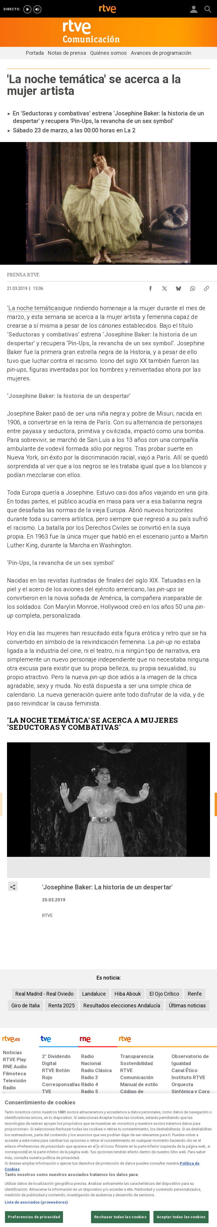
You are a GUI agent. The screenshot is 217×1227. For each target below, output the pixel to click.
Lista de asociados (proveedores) (36, 1223)
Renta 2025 (61, 1005)
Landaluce (94, 994)
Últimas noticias (187, 1005)
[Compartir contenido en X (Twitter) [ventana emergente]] (165, 287)
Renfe (195, 994)
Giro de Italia (25, 1005)
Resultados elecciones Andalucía (121, 1005)
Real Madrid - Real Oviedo (44, 994)
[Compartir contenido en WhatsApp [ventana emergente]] (193, 287)
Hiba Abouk (128, 994)
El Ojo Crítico (164, 994)
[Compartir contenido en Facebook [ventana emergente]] (151, 287)
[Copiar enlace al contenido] (207, 287)
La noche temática (33, 308)
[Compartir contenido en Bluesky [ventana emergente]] (179, 287)
